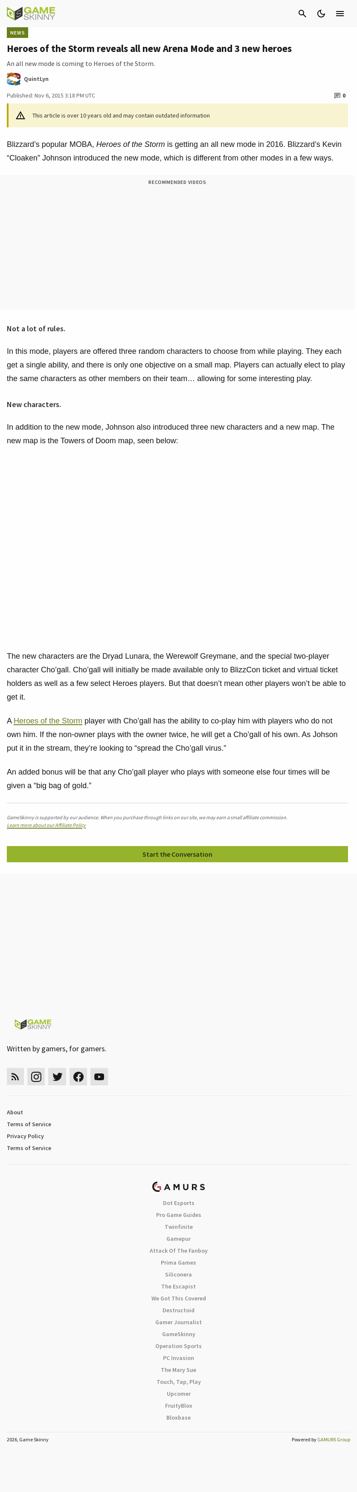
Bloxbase (178, 1417)
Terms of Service (29, 1124)
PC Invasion (178, 1358)
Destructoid (178, 1310)
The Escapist (178, 1286)
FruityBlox (178, 1405)
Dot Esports (178, 1203)
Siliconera (178, 1274)
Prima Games (178, 1262)
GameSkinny (178, 1334)
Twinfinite (179, 1227)
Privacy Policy (25, 1136)
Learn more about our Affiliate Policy (46, 825)
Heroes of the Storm (48, 721)
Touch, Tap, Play (179, 1382)
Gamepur (178, 1238)
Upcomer (179, 1393)
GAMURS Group (333, 1439)
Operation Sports (178, 1346)
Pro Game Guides (178, 1215)
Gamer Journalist (178, 1322)
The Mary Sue (178, 1370)
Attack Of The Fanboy (179, 1250)
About (15, 1112)
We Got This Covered (178, 1298)
